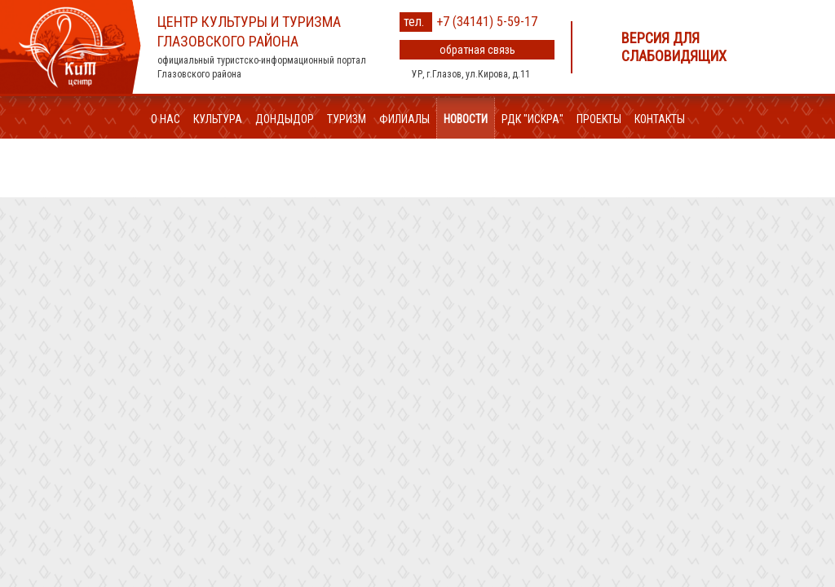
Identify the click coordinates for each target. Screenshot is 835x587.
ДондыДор (284, 119)
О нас (165, 119)
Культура (217, 119)
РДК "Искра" (532, 119)
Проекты (599, 119)
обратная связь (477, 49)
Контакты (659, 119)
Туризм (346, 119)
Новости (466, 119)
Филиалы (404, 119)
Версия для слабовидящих (674, 46)
